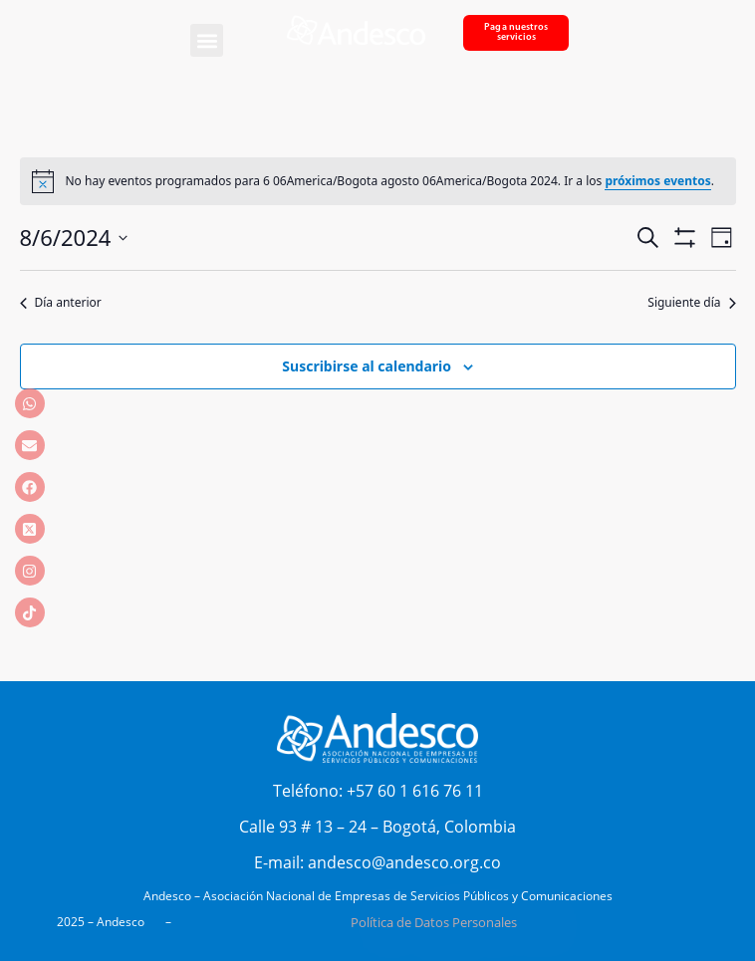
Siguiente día (691, 303)
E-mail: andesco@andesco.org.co (377, 862)
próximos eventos (657, 180)
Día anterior (61, 303)
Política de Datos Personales (434, 922)
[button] (206, 40)
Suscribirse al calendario (366, 366)
